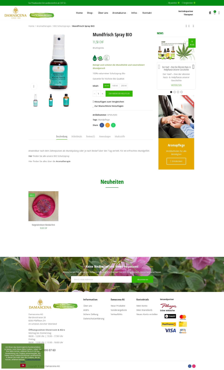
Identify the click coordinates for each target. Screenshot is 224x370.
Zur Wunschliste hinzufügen (108, 105)
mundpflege (104, 119)
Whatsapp (113, 125)
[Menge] (98, 94)
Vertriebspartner (185, 11)
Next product (193, 26)
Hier (30, 156)
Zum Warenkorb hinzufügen (119, 93)
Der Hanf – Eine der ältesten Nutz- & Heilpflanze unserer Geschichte (176, 68)
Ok (23, 365)
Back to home (189, 26)
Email (107, 125)
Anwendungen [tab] (105, 136)
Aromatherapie (63, 161)
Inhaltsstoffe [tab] (120, 136)
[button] (159, 66)
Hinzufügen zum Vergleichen (109, 101)
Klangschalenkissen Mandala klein (43, 224)
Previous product (186, 26)
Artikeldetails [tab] (77, 136)
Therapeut (188, 14)
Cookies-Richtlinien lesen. (30, 361)
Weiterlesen (176, 85)
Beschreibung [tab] (61, 136)
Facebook (101, 125)
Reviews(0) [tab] (90, 136)
